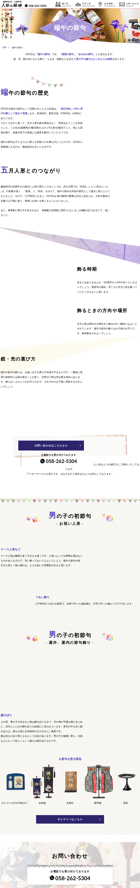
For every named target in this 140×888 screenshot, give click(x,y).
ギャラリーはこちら (70, 771)
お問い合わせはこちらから (40, 445)
